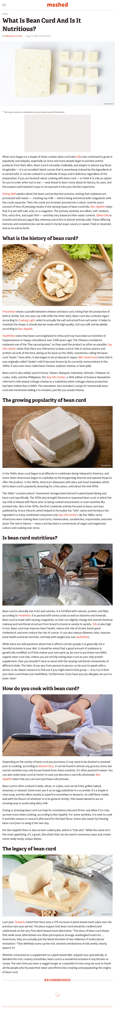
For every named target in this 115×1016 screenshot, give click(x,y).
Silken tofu (102, 215)
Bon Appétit (98, 206)
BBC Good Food (87, 357)
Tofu (94, 624)
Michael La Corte (13, 36)
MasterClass (46, 766)
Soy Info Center (56, 377)
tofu (78, 156)
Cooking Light (26, 320)
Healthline (8, 336)
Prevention (9, 311)
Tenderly (20, 922)
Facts (5, 14)
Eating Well (9, 194)
